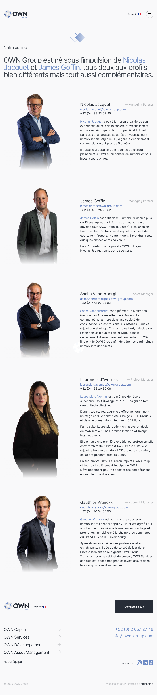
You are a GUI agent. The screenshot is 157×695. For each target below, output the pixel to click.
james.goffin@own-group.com (101, 206)
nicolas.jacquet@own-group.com (103, 109)
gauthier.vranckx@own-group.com (104, 507)
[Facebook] (151, 663)
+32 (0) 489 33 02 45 (95, 113)
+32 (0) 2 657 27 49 (134, 629)
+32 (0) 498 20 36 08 (95, 388)
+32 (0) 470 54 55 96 (95, 511)
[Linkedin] (145, 663)
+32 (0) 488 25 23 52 (95, 210)
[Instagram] (139, 663)
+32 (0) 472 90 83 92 (95, 303)
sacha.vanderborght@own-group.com (106, 299)
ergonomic (147, 683)
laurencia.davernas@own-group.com (105, 384)
